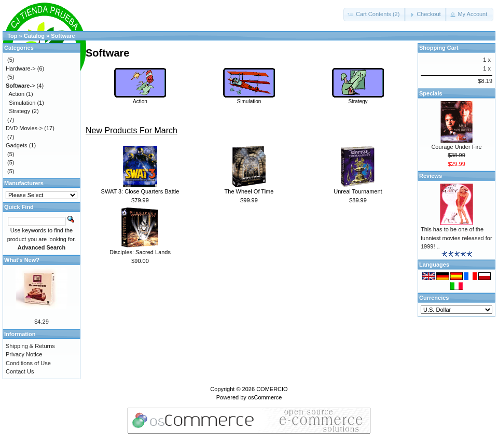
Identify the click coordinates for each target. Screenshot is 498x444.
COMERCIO (272, 389)
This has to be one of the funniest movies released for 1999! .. (456, 237)
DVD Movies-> (24, 128)
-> (20, 85)
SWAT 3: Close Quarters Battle (140, 191)
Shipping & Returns (30, 346)
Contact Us (20, 371)
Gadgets (16, 145)
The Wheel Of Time (249, 191)
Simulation (249, 98)
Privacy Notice (24, 354)
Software (63, 36)
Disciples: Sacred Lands (140, 252)
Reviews (430, 176)
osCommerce (265, 397)
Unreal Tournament (358, 191)
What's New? (21, 260)
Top (12, 36)
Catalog (34, 36)
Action (140, 98)
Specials (430, 93)
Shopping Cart (439, 48)
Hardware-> (21, 68)
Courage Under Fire (456, 147)
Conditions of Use (28, 363)
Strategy (358, 98)
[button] (374, 14)
